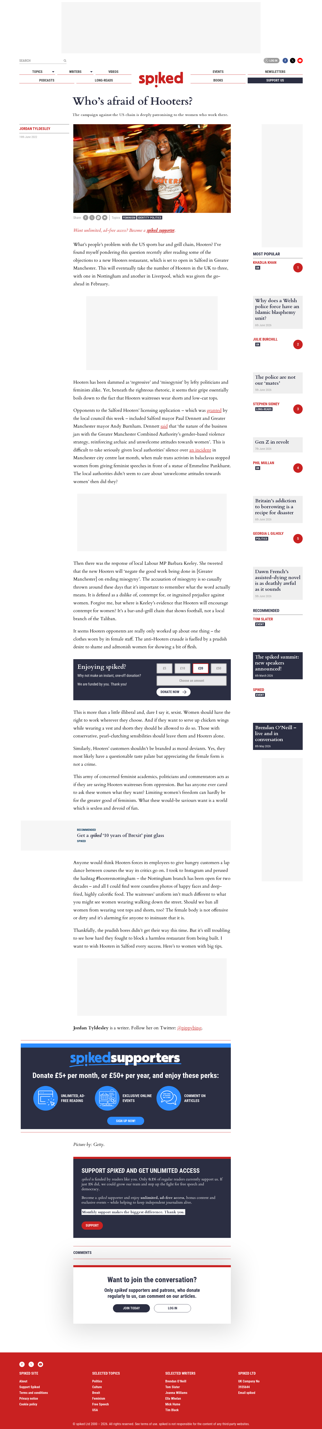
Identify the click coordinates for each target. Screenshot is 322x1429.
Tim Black (172, 1410)
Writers (75, 72)
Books (218, 80)
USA (95, 1410)
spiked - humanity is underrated (161, 79)
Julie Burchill (265, 339)
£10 (182, 668)
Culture (97, 1387)
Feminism (129, 217)
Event (260, 624)
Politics (261, 538)
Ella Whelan (173, 1398)
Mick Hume (172, 1404)
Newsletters (275, 72)
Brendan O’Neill (175, 1381)
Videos (113, 72)
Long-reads (104, 80)
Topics (37, 72)
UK (257, 267)
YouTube (300, 60)
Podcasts (46, 80)
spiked (258, 690)
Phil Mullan (263, 463)
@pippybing (189, 1028)
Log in (270, 61)
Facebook (285, 60)
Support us (275, 80)
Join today (131, 1308)
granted (214, 410)
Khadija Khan (264, 262)
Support (92, 1225)
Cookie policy (28, 1404)
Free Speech (100, 1404)
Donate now (170, 692)
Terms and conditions (33, 1393)
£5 (164, 668)
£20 (200, 668)
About (23, 1381)
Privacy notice (28, 1398)
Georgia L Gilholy (268, 533)
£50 (218, 668)
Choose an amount (191, 681)
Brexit (96, 1393)
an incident (200, 450)
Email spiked (246, 1393)
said (164, 426)
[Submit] (65, 60)
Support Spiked (29, 1387)
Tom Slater (263, 619)
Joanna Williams (176, 1393)
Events (218, 72)
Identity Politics (149, 217)
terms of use (149, 1424)
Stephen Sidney (266, 404)
